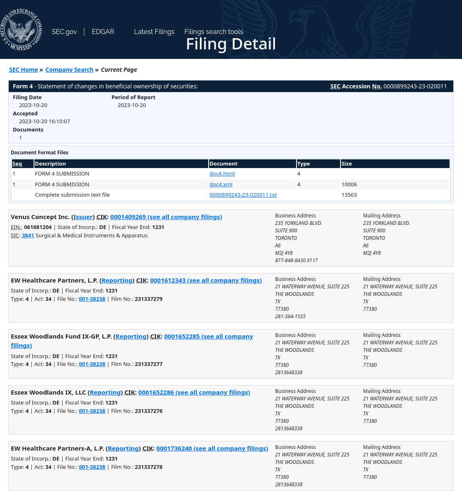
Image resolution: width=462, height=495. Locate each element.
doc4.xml (220, 184)
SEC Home (23, 69)
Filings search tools (214, 32)
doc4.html (222, 173)
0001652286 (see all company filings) (194, 392)
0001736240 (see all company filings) (212, 448)
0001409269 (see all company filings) (166, 216)
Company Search (70, 69)
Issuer (82, 216)
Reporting (117, 280)
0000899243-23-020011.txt (243, 194)
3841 (28, 235)
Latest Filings (154, 32)
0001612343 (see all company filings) (206, 280)
